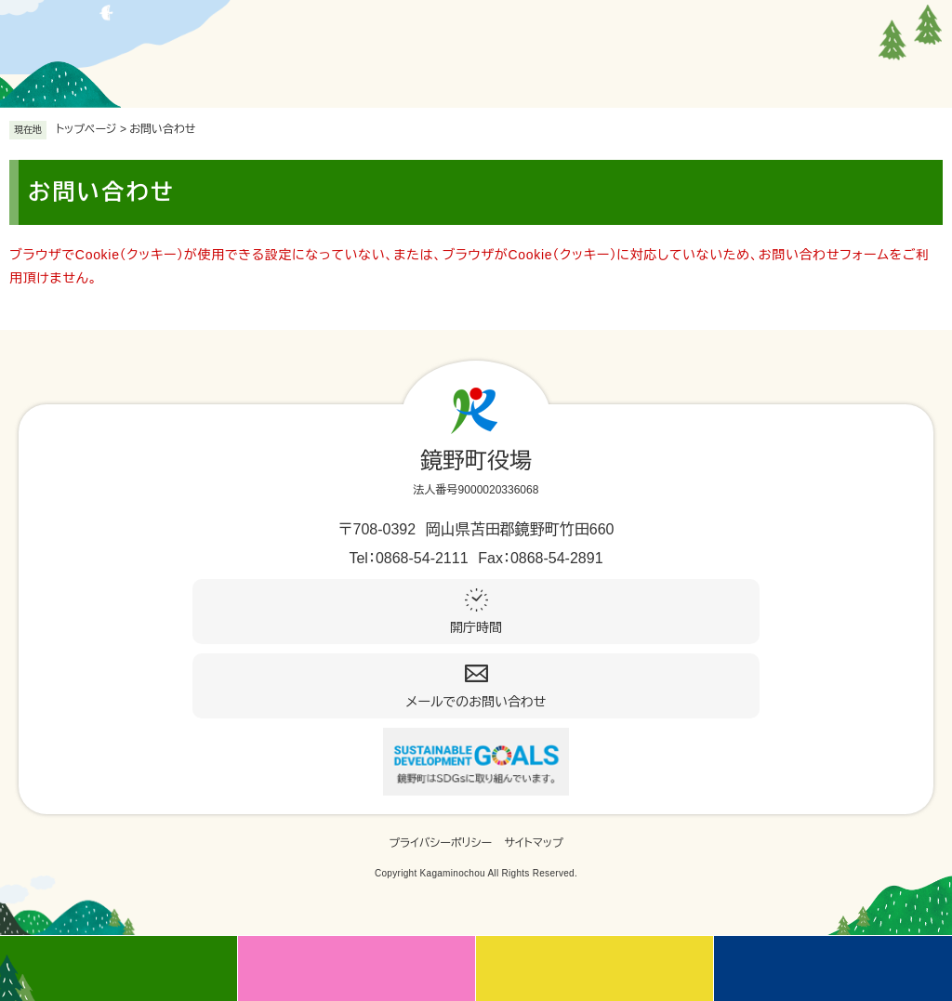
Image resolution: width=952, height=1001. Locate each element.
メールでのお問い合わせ (476, 701)
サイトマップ (534, 843)
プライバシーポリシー (440, 843)
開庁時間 (476, 627)
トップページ (86, 129)
